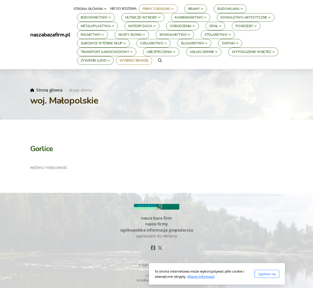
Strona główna (49, 90)
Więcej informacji (140, 276)
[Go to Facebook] (153, 247)
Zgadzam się (206, 274)
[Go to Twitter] (160, 247)
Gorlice (41, 149)
